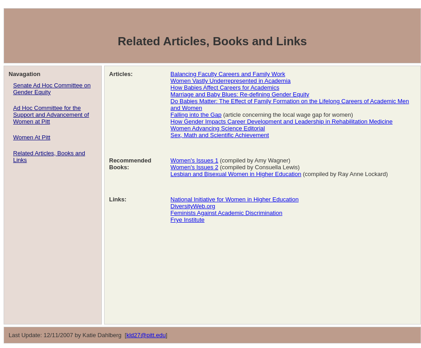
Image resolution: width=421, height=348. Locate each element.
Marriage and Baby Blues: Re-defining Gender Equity (240, 94)
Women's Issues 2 (195, 167)
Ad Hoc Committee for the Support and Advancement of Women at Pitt (51, 115)
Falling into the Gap (196, 114)
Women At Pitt (31, 137)
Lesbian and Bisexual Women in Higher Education (236, 174)
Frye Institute (188, 219)
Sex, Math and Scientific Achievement (220, 135)
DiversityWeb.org (193, 206)
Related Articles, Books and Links (49, 156)
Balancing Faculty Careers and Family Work (228, 74)
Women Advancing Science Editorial (218, 128)
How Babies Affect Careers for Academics (225, 87)
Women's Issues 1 (195, 160)
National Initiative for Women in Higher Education (235, 199)
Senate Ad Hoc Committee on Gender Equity (52, 88)
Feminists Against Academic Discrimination (226, 213)
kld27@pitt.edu (146, 335)
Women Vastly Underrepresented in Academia (231, 80)
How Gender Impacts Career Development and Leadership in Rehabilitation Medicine (282, 121)
